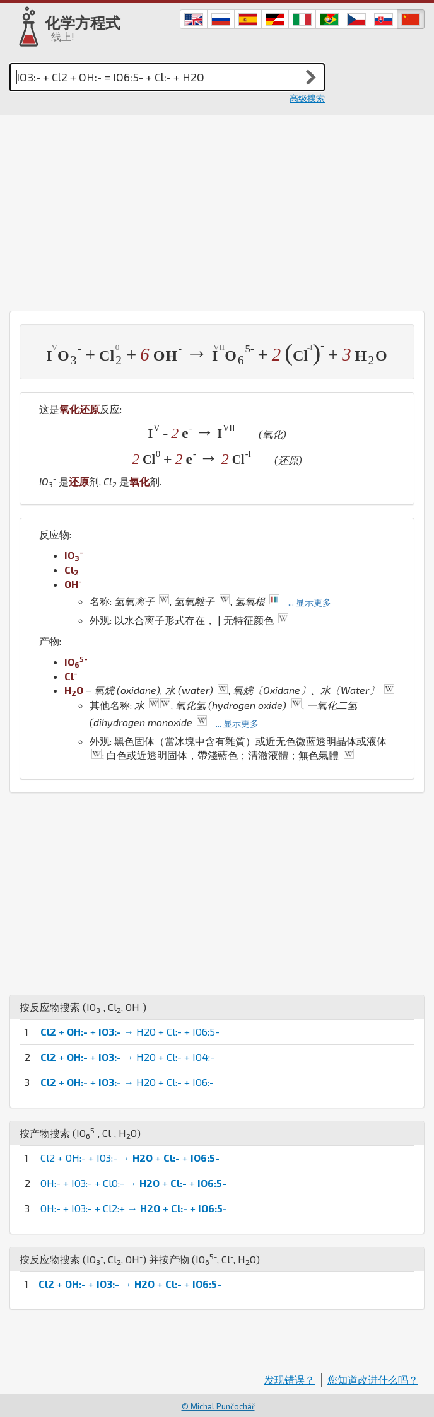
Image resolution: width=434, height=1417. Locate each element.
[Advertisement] (217, 210)
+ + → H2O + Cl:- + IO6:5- (130, 1032)
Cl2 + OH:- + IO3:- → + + (130, 1158)
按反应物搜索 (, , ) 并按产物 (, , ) (140, 1259)
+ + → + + (129, 1284)
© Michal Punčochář (218, 1406)
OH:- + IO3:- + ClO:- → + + (133, 1183)
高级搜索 (307, 98)
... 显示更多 (309, 602)
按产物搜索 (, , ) (80, 1133)
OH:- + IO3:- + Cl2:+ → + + (133, 1208)
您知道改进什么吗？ (372, 1379)
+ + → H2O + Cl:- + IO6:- (127, 1082)
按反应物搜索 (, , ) (83, 1007)
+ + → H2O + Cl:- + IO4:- (127, 1057)
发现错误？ (289, 1379)
